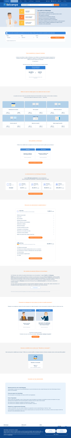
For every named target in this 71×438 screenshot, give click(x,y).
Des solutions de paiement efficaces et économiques (48, 19)
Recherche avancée (64, 4)
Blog (23, 426)
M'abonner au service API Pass (35, 258)
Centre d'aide (42, 426)
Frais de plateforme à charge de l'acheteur (46, 12)
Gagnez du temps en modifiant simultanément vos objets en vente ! (50, 22)
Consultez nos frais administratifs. (45, 23)
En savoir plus (36, 61)
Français (65, 1)
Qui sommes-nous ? (7, 426)
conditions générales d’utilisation (49, 279)
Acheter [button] (20, 1)
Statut (7, 35)
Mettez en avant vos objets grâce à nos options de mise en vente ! (50, 13)
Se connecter (14, 1)
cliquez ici (32, 402)
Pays (22, 35)
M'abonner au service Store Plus (35, 237)
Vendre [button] (24, 1)
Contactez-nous (23, 333)
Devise (37, 35)
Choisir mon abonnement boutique (35, 193)
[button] (53, 5)
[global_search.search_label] (42, 5)
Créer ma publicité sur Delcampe (35, 162)
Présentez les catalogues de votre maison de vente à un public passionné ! (52, 20)
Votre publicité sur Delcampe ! (44, 15)
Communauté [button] (29, 1)
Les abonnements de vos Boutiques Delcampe (47, 16)
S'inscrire (7, 1)
